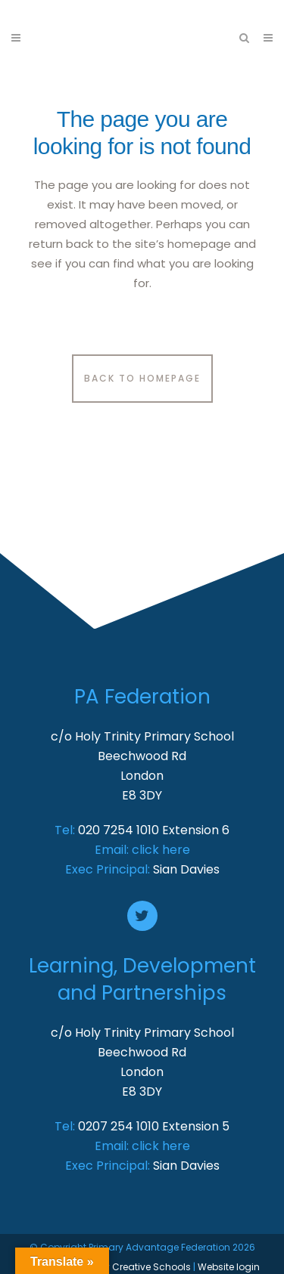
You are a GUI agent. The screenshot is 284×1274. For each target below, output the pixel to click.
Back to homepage (142, 378)
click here (161, 849)
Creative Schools (151, 1266)
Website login (229, 1266)
